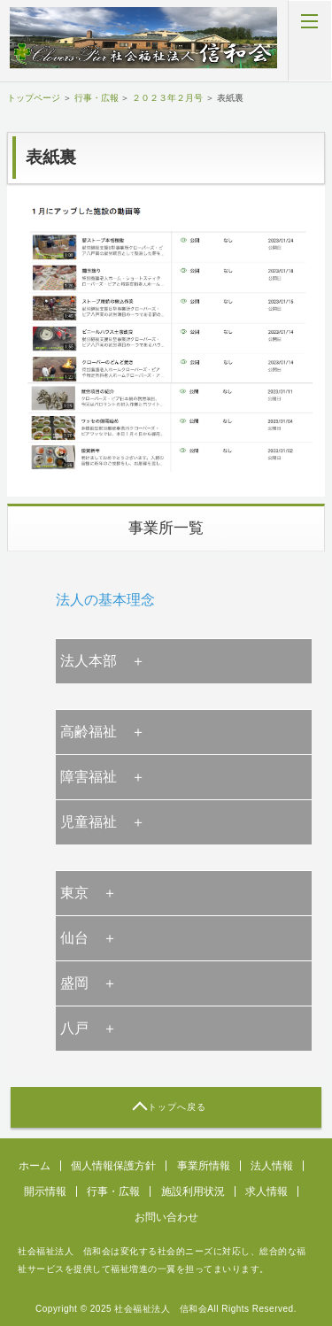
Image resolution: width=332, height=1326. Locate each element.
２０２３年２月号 (167, 98)
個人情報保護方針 (113, 1166)
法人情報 (272, 1166)
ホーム (34, 1166)
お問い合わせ (166, 1217)
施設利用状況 (193, 1191)
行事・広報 (96, 98)
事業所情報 (203, 1166)
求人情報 (266, 1191)
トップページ (33, 98)
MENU (310, 40)
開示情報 (45, 1191)
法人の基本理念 (105, 599)
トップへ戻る (177, 1107)
